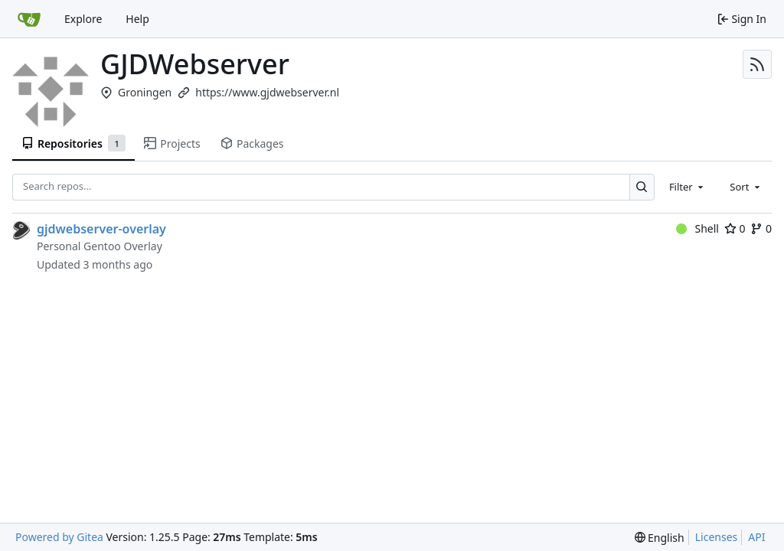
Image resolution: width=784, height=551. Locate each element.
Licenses (716, 537)
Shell (697, 228)
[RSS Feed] (757, 64)
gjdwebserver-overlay (101, 228)
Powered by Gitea (59, 537)
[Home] (29, 19)
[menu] (659, 537)
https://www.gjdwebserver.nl (267, 92)
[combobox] (687, 186)
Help (137, 18)
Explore (83, 18)
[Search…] (642, 187)
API (756, 537)
